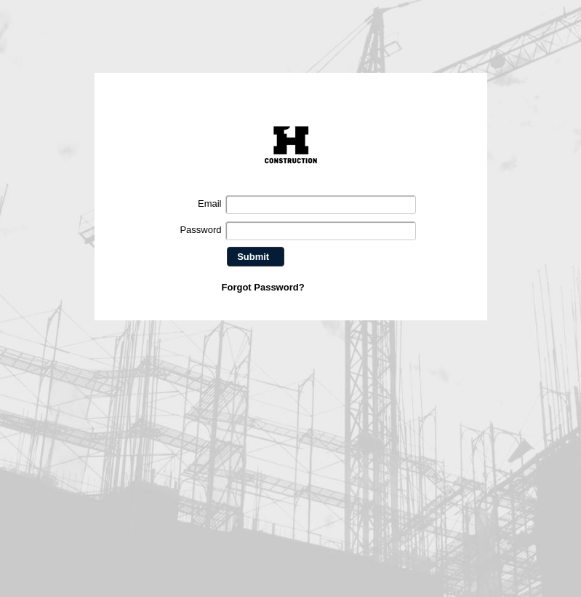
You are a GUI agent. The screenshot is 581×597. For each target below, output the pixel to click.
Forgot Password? (263, 287)
